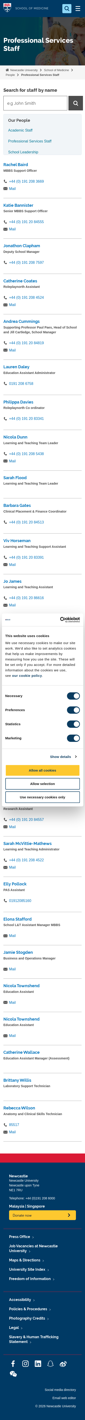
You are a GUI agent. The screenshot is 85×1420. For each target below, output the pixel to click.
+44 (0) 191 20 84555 (26, 222)
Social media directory (60, 1390)
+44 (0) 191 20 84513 (26, 522)
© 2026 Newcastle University (55, 1406)
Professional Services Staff (40, 75)
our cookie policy (27, 676)
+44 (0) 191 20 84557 (26, 820)
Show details (60, 757)
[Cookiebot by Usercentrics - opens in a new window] (60, 620)
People (10, 75)
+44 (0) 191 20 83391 (26, 557)
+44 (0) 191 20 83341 (26, 419)
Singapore (36, 1206)
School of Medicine (56, 70)
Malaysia (16, 1206)
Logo (7, 8)
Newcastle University (24, 70)
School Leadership (23, 152)
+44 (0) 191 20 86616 (26, 598)
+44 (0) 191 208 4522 (26, 860)
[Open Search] (66, 8)
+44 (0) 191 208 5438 (26, 454)
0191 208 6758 (21, 384)
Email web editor (64, 1398)
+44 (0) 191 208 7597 (26, 262)
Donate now (22, 1215)
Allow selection (42, 784)
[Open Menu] (77, 8)
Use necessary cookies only (42, 797)
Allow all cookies (42, 770)
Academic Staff (20, 130)
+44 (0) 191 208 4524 (26, 297)
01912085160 (20, 901)
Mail (12, 189)
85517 (14, 1125)
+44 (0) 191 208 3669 (26, 181)
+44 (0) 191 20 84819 (26, 343)
